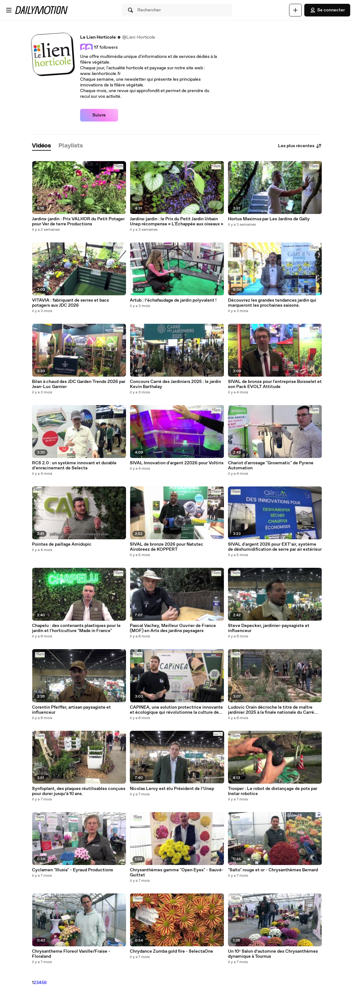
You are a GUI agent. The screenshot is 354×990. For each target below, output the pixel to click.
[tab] (41, 146)
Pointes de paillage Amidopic (62, 544)
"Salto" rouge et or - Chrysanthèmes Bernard (273, 870)
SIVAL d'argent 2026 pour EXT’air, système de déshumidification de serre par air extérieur (275, 547)
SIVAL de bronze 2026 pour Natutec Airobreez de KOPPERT (166, 547)
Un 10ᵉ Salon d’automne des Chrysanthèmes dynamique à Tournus (273, 954)
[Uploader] (295, 10)
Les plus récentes (300, 146)
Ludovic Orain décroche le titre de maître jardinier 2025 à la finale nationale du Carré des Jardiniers (271, 710)
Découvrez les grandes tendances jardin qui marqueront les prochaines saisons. (272, 303)
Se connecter (327, 10)
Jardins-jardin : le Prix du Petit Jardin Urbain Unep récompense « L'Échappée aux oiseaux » (176, 221)
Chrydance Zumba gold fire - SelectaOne (171, 951)
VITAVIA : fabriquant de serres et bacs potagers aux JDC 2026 (70, 303)
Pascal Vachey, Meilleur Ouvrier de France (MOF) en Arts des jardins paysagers (173, 628)
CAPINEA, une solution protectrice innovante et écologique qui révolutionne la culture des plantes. (176, 710)
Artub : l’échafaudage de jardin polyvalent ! (173, 300)
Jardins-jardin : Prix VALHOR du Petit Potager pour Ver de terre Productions (78, 221)
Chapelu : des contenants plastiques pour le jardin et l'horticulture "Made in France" (76, 628)
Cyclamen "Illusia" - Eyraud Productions (72, 870)
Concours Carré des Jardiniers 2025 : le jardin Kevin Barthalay (175, 384)
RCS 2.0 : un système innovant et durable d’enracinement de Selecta (74, 466)
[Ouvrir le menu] (9, 10)
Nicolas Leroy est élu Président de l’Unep (172, 788)
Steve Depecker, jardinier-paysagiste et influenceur (268, 628)
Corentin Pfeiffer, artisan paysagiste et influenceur (71, 710)
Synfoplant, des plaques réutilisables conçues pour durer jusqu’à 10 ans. (78, 791)
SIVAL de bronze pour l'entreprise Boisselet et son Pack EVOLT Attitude (275, 384)
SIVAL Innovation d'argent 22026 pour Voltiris (177, 463)
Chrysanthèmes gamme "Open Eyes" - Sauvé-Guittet (177, 873)
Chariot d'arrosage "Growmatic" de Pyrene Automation (270, 466)
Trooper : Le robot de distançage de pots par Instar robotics (272, 791)
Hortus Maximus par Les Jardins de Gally (269, 219)
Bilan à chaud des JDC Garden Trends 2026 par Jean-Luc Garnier (78, 384)
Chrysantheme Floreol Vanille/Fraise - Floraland (71, 954)
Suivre (99, 115)
